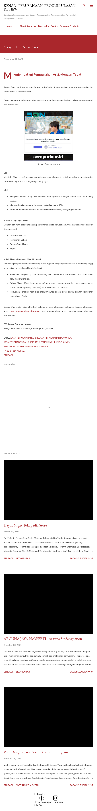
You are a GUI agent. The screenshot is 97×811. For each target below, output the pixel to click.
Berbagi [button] (8, 355)
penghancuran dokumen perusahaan (26, 346)
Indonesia (18, 351)
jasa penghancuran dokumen (52, 342)
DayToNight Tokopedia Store (25, 525)
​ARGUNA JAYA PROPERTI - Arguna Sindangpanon (43, 638)
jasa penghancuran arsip (19, 342)
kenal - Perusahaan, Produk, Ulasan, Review (40, 7)
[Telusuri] (84, 5)
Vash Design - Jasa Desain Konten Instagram (36, 752)
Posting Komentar (27, 785)
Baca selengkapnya (81, 558)
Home (7, 26)
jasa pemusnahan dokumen (25, 311)
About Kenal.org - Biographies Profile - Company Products (47, 26)
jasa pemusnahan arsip (24, 337)
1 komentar (23, 558)
